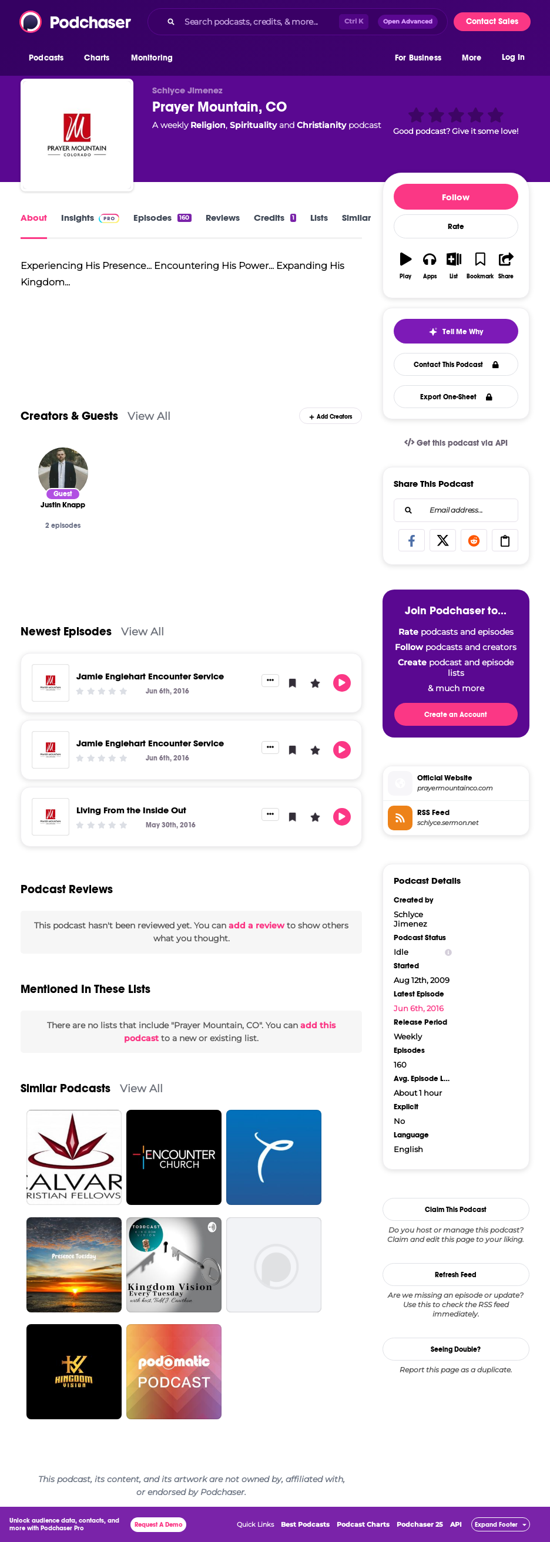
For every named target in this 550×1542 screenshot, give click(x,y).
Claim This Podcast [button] (456, 1210)
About (34, 217)
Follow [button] (455, 197)
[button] (49, 58)
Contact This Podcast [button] (456, 365)
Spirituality (253, 125)
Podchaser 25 (420, 1524)
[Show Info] (448, 952)
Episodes (162, 217)
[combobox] (297, 21)
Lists (319, 217)
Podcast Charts (363, 1524)
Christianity (321, 125)
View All (149, 416)
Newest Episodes (66, 631)
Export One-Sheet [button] (456, 397)
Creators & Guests (69, 416)
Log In (513, 57)
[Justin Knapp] (63, 472)
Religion (208, 125)
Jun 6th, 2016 (419, 1008)
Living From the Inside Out (131, 810)
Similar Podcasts (65, 1088)
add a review (256, 925)
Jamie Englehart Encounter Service (150, 676)
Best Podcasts (305, 1524)
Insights (90, 217)
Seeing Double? (456, 1349)
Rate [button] (456, 226)
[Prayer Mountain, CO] (77, 135)
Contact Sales (492, 21)
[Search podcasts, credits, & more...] (259, 21)
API (456, 1524)
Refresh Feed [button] (456, 1275)
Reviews (223, 217)
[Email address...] (456, 510)
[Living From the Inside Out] (50, 817)
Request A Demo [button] (159, 1524)
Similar (356, 217)
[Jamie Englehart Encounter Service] (50, 683)
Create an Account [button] (455, 715)
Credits (275, 217)
